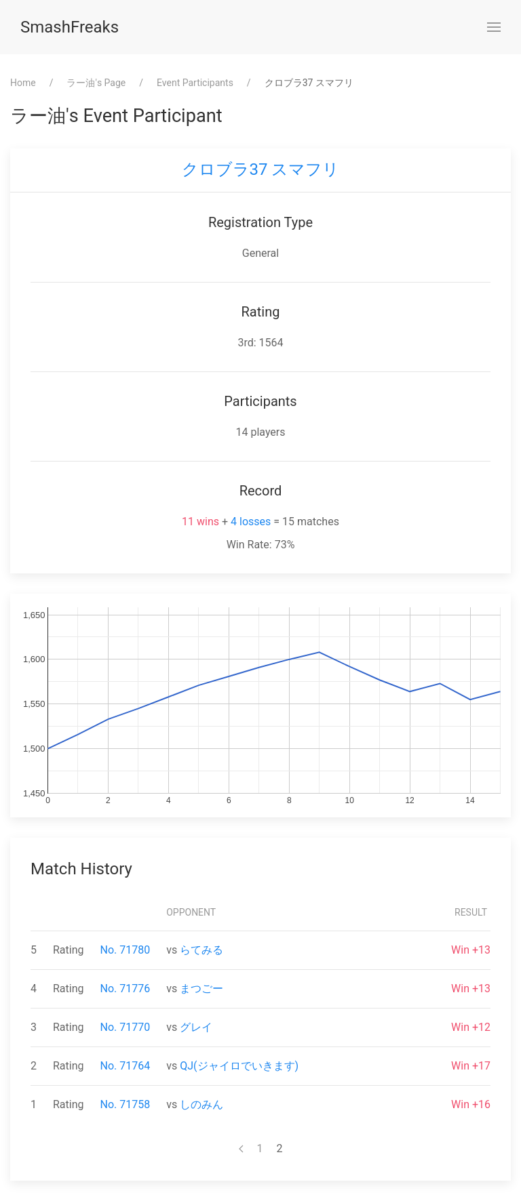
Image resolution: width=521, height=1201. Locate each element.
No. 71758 (125, 1104)
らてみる (201, 949)
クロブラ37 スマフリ (261, 169)
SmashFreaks (69, 27)
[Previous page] (241, 1148)
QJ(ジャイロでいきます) (239, 1065)
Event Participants (195, 82)
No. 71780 (125, 949)
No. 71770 (125, 1027)
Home (23, 82)
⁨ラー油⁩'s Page (96, 82)
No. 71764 (125, 1065)
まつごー (201, 988)
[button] (494, 27)
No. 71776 (125, 988)
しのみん (201, 1104)
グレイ (196, 1027)
